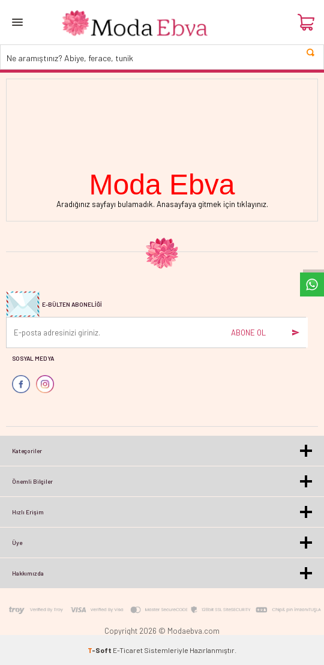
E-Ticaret (128, 650)
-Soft (100, 650)
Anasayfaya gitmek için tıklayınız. (212, 204)
